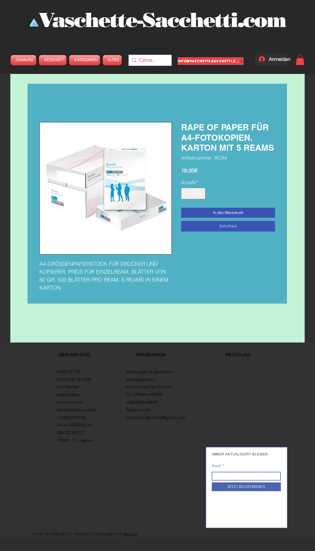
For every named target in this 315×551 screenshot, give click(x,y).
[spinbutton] (193, 193)
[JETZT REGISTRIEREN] (246, 486)
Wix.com (130, 534)
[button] (300, 60)
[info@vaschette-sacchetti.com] (211, 61)
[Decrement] (186, 193)
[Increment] (200, 193)
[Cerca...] (149, 60)
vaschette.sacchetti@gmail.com (155, 417)
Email (216, 466)
